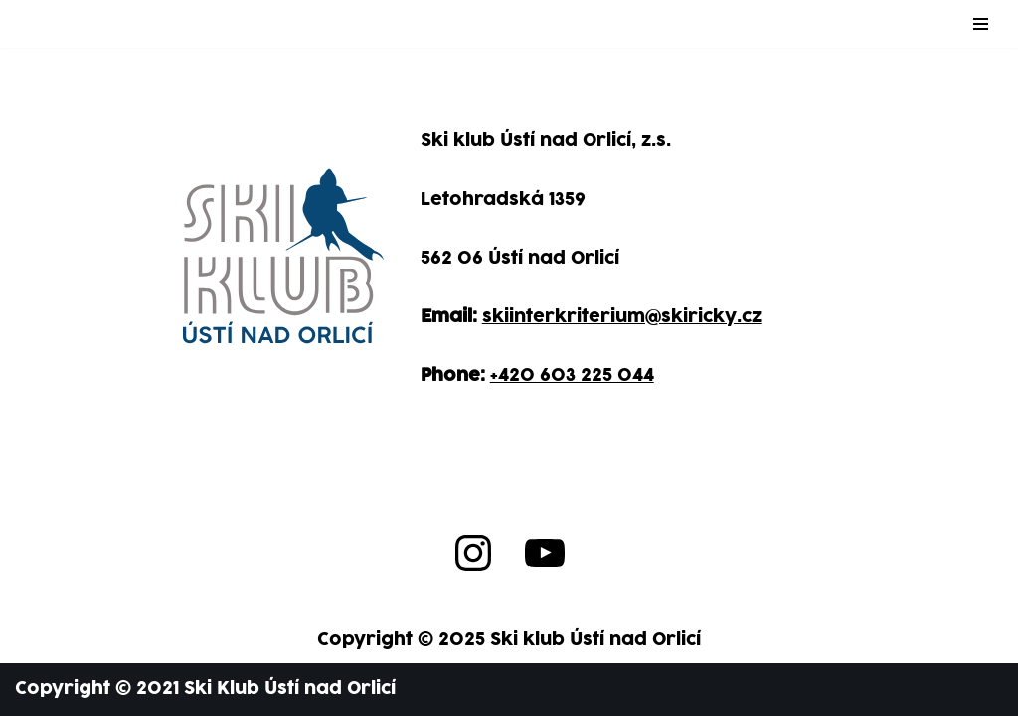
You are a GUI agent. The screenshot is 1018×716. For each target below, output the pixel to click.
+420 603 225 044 (572, 375)
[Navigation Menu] (980, 24)
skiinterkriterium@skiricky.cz (622, 316)
